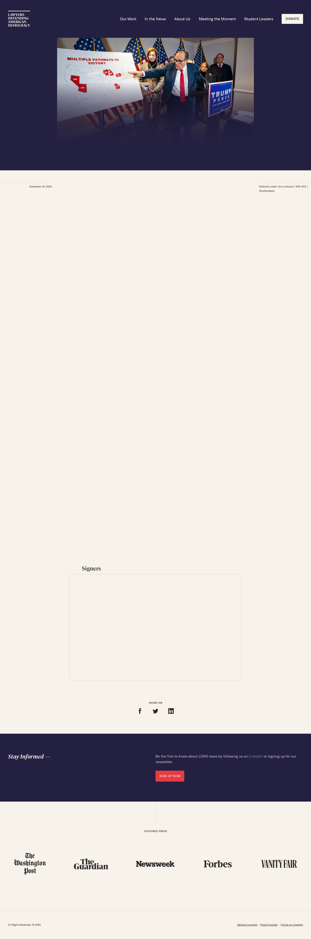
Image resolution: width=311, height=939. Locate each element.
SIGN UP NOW (169, 776)
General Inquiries (247, 924)
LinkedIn (256, 756)
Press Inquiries (268, 924)
